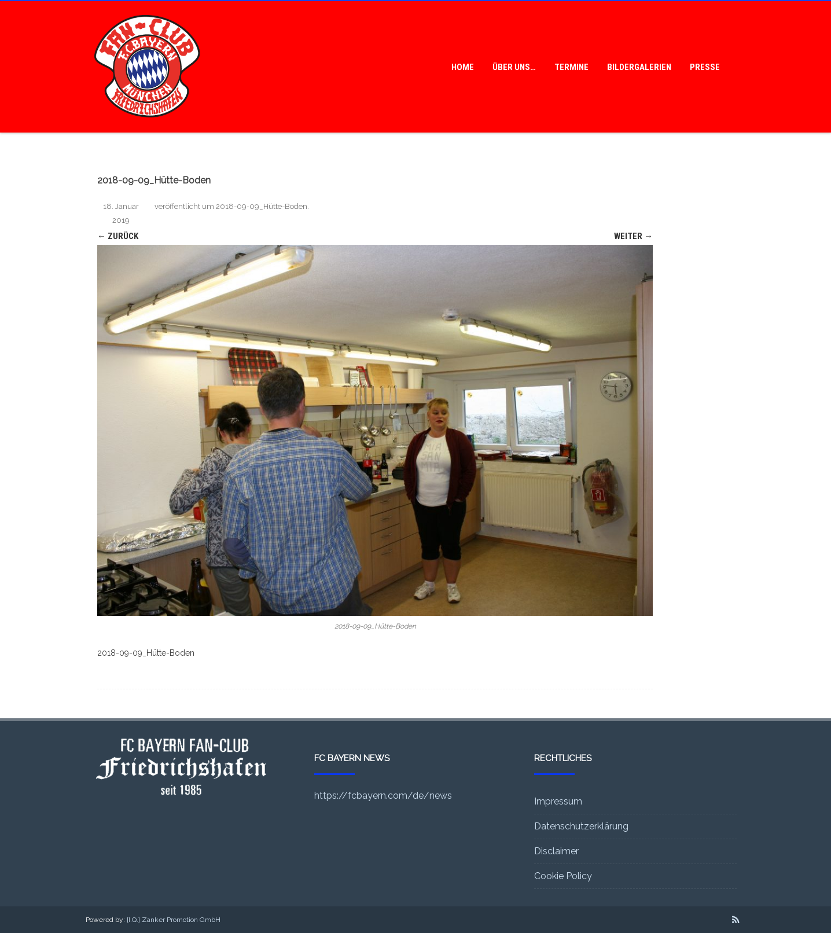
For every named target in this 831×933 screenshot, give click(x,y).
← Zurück (117, 236)
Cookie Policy (563, 875)
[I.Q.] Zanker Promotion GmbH (173, 920)
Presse (705, 67)
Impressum (558, 801)
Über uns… (514, 67)
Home (462, 67)
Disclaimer (556, 851)
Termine (571, 67)
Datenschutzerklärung (581, 826)
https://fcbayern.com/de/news (383, 795)
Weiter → (633, 236)
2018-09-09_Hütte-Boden (261, 206)
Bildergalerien (639, 67)
